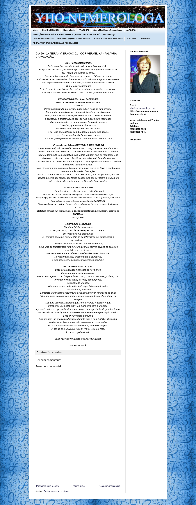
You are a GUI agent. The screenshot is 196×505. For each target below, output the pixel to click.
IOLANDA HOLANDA (50, 30)
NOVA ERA (131, 39)
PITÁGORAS (83, 30)
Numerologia (69, 30)
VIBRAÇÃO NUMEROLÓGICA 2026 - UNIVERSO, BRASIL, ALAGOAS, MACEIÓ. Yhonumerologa (74, 34)
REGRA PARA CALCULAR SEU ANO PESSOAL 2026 (55, 43)
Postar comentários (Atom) (56, 491)
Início (35, 30)
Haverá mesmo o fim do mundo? (108, 39)
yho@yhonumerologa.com (142, 108)
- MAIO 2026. (145, 39)
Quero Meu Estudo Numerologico (108, 30)
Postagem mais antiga (109, 486)
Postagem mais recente (47, 486)
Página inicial (79, 486)
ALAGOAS (130, 30)
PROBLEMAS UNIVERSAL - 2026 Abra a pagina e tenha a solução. (61, 39)
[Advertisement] (78, 459)
